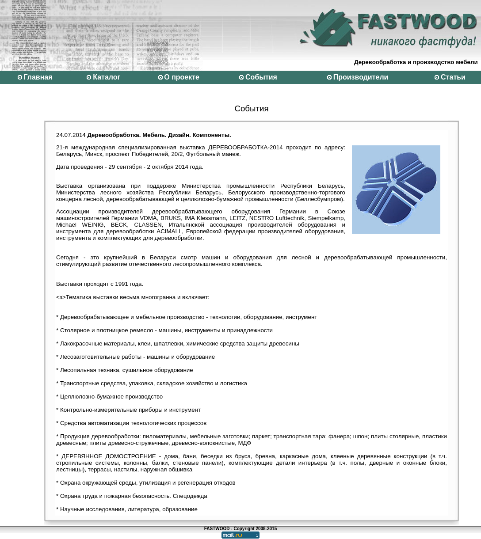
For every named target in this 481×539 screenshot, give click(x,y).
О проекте (181, 77)
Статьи (453, 77)
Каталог (106, 77)
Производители (361, 77)
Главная (37, 77)
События (261, 77)
